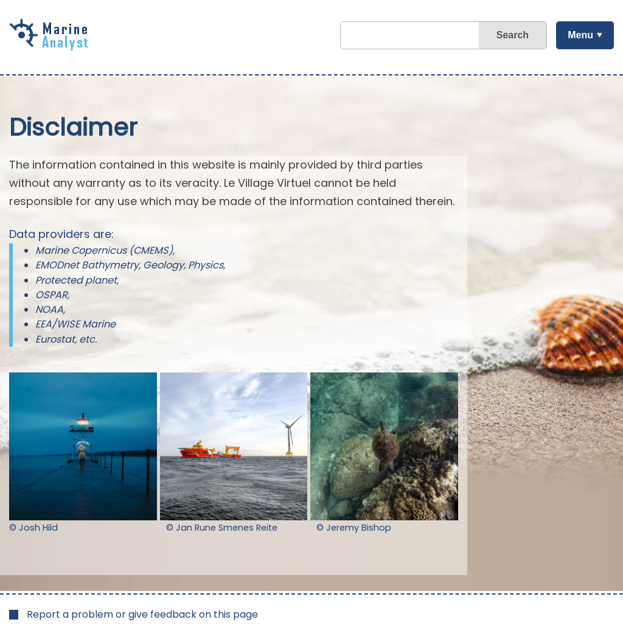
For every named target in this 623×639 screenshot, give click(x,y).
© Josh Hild (33, 528)
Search (512, 35)
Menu (580, 35)
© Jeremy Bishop (353, 528)
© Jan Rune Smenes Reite (221, 528)
